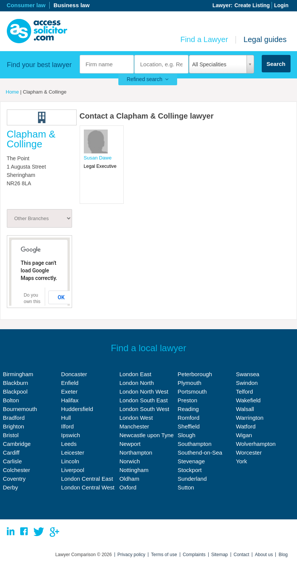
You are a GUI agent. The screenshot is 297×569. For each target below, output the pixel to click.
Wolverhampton (256, 444)
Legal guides (265, 39)
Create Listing (252, 5)
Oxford (128, 487)
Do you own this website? (33, 301)
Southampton (194, 444)
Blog (283, 554)
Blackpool (15, 391)
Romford (189, 417)
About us (264, 554)
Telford (244, 391)
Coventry (14, 478)
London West (136, 417)
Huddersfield (77, 409)
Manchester (134, 426)
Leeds (69, 444)
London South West (144, 409)
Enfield (70, 383)
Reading (188, 409)
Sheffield (189, 426)
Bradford (14, 417)
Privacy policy (131, 554)
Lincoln (70, 461)
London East (135, 374)
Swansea (247, 374)
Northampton (135, 452)
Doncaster (74, 374)
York (241, 461)
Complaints (194, 554)
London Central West (88, 487)
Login (281, 5)
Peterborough (195, 374)
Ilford (67, 426)
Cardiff (11, 452)
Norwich (129, 461)
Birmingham (18, 374)
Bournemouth (20, 409)
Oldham (129, 478)
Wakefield (248, 400)
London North (136, 383)
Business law (71, 5)
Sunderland (192, 478)
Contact (241, 554)
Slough (186, 435)
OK (61, 297)
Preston (187, 400)
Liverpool (72, 470)
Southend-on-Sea (200, 452)
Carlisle (12, 461)
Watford (246, 426)
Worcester (249, 452)
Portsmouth (192, 391)
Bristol (11, 435)
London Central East (87, 478)
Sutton (186, 487)
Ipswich (70, 435)
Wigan (244, 435)
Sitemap (219, 554)
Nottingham (134, 470)
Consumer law (26, 5)
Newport (130, 444)
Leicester (72, 452)
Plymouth (189, 383)
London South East (143, 400)
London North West (143, 391)
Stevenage (191, 461)
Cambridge (17, 444)
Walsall (245, 409)
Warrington (250, 417)
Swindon (247, 383)
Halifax (70, 400)
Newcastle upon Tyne (146, 435)
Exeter (69, 391)
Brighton (13, 426)
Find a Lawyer (204, 39)
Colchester (16, 470)
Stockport (189, 470)
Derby (10, 487)
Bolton (11, 400)
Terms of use (164, 554)
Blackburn (15, 383)
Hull (66, 417)
